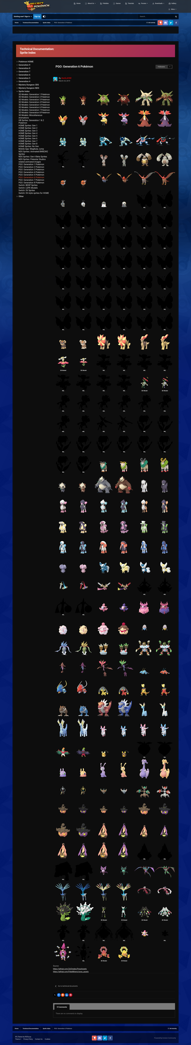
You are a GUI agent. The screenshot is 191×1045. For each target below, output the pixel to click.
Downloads (158, 6)
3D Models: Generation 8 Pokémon (34, 112)
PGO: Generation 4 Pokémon (31, 172)
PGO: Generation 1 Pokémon (31, 164)
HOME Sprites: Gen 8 (28, 143)
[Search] (145, 16)
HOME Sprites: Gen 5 (28, 136)
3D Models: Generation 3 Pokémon (34, 99)
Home (78, 6)
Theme (18, 1039)
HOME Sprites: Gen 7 (28, 141)
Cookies (47, 1039)
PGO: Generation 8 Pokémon (31, 182)
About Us (90, 6)
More (173, 6)
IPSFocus (28, 1037)
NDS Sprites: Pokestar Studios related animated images (32, 160)
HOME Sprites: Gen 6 (28, 138)
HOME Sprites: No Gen (29, 146)
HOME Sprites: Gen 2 (28, 128)
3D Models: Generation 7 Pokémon (34, 110)
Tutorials (130, 6)
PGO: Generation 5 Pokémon (31, 175)
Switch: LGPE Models (28, 188)
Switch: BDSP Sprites (28, 185)
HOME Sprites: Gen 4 (28, 133)
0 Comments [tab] (62, 1007)
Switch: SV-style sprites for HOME (34, 193)
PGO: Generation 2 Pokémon (31, 167)
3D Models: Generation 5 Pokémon (34, 105)
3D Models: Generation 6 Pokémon (34, 107)
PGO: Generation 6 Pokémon (31, 177)
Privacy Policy (28, 1039)
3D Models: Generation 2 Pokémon (34, 97)
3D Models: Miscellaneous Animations (30, 116)
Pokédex (105, 6)
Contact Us (38, 1039)
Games (118, 6)
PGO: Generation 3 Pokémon (31, 169)
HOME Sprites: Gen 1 (28, 125)
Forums (144, 6)
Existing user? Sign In (23, 16)
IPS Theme (19, 1037)
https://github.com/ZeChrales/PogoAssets (70, 969)
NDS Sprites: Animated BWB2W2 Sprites (33, 152)
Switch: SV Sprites (27, 190)
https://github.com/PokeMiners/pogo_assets (71, 972)
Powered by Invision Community (165, 1038)
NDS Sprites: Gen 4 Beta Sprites (33, 156)
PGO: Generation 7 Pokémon (31, 180)
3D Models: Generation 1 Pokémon (34, 94)
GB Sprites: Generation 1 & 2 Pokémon (31, 121)
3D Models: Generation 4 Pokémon (34, 102)
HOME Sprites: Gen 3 (28, 131)
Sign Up (37, 16)
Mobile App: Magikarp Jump (31, 149)
